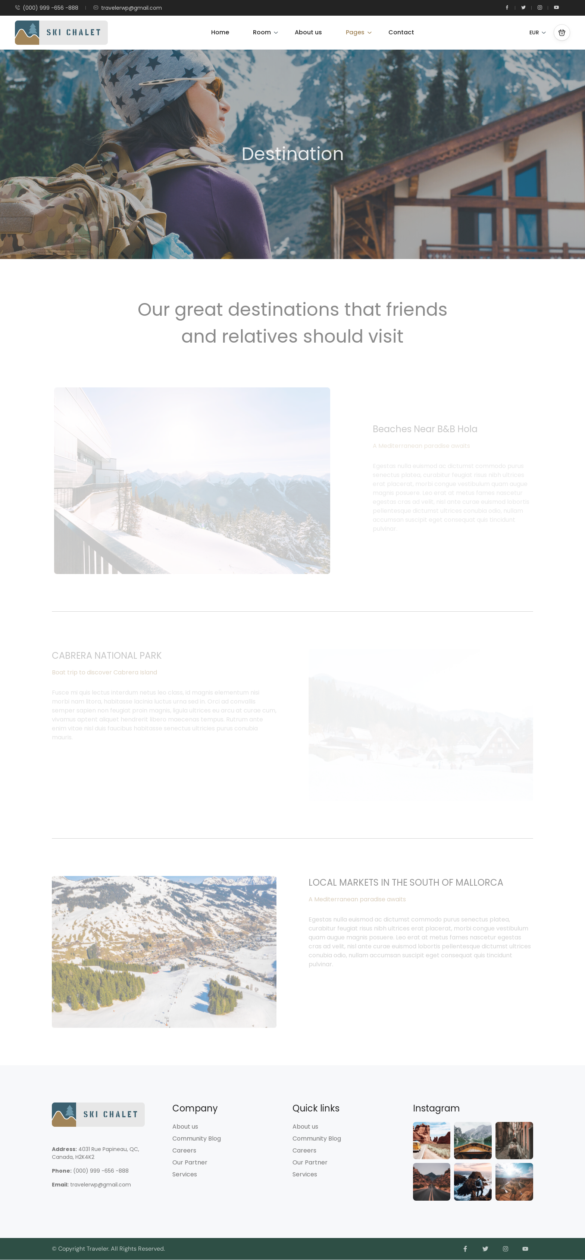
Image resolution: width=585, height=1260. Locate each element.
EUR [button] (537, 32)
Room (265, 32)
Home (220, 32)
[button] (562, 32)
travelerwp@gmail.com (127, 8)
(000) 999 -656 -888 (46, 8)
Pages (359, 32)
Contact (401, 32)
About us (308, 32)
